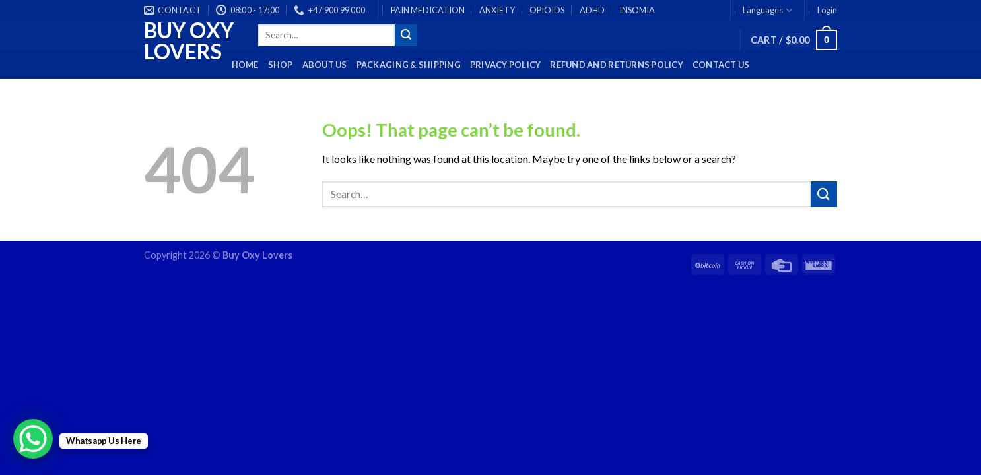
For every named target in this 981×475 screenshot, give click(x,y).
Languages (767, 10)
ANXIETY (497, 10)
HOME (245, 64)
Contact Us (721, 64)
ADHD (592, 10)
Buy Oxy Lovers (189, 41)
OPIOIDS (546, 10)
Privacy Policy (505, 64)
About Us (324, 64)
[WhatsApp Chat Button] (33, 439)
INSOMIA (637, 10)
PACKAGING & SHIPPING (408, 64)
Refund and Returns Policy (616, 64)
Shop (280, 64)
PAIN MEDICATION (428, 10)
